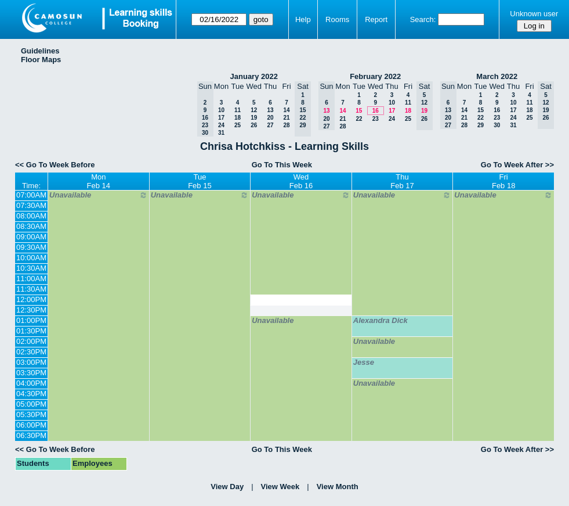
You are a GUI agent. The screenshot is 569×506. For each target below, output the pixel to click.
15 (359, 110)
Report (376, 19)
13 (270, 110)
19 (254, 117)
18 (237, 117)
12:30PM (31, 310)
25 (237, 125)
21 (286, 117)
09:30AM (31, 247)
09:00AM (31, 236)
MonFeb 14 (98, 181)
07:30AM (31, 205)
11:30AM (31, 289)
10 (221, 110)
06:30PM (31, 435)
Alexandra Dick (380, 320)
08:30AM (31, 226)
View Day (227, 486)
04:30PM (31, 393)
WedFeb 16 (301, 181)
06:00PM (31, 425)
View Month (337, 486)
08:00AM (31, 215)
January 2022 (254, 76)
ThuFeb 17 (402, 181)
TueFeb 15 (199, 181)
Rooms (337, 19)
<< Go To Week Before (55, 164)
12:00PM (31, 299)
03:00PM (31, 362)
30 (497, 125)
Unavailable (98, 195)
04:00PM (31, 383)
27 (270, 125)
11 (237, 110)
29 (480, 125)
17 (221, 117)
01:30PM (31, 330)
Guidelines (40, 50)
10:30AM (31, 268)
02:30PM (31, 351)
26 (254, 125)
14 (286, 110)
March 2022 (496, 76)
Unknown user (534, 13)
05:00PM (31, 404)
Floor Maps (41, 59)
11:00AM (31, 278)
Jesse (363, 362)
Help (303, 19)
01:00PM (31, 320)
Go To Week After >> (517, 164)
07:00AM (31, 195)
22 (359, 119)
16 (375, 110)
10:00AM (31, 257)
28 (286, 125)
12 (254, 110)
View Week (280, 486)
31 (221, 133)
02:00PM (31, 341)
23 (375, 119)
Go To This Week (282, 164)
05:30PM (31, 414)
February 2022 (375, 76)
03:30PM (31, 372)
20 (270, 117)
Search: (423, 19)
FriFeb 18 (503, 181)
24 (221, 125)
